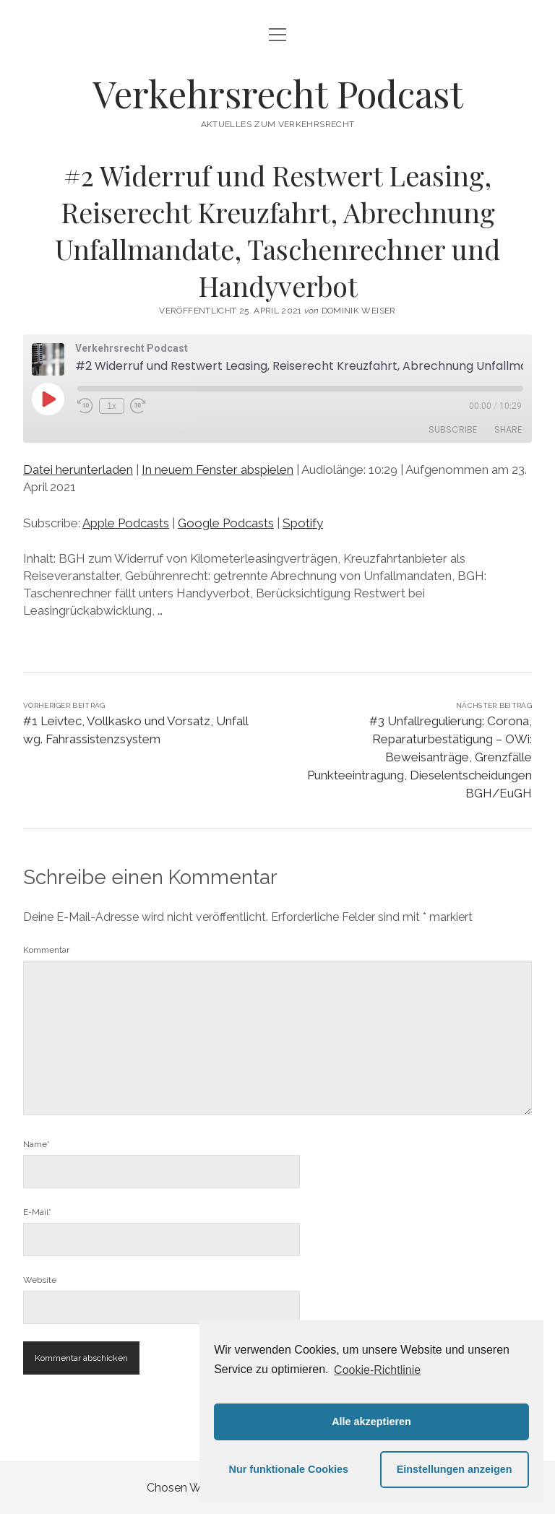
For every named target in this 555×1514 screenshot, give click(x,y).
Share (508, 429)
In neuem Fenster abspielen (217, 469)
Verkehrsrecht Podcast (277, 93)
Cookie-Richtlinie (377, 1370)
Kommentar (46, 950)
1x (111, 406)
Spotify (303, 523)
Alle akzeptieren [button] (371, 1421)
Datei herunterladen (78, 469)
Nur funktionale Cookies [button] (289, 1469)
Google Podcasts (226, 523)
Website (39, 1280)
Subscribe (453, 429)
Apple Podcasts (125, 523)
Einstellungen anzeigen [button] (454, 1469)
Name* (36, 1144)
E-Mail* (37, 1212)
